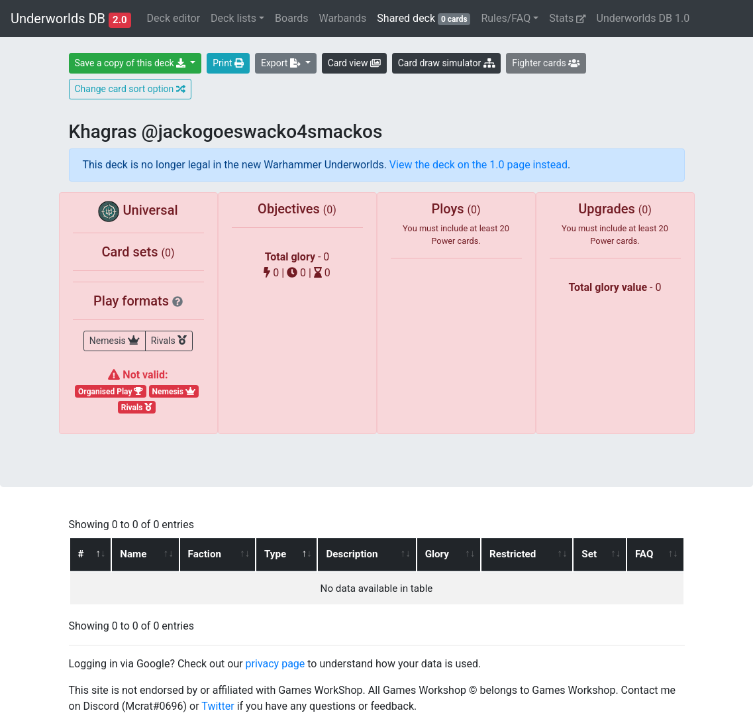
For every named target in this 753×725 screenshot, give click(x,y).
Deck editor (173, 18)
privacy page (275, 663)
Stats (567, 18)
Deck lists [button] (233, 18)
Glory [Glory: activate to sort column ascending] (437, 554)
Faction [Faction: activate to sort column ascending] (204, 554)
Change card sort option (130, 89)
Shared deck (426, 17)
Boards (291, 18)
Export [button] (282, 63)
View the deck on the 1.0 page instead (478, 164)
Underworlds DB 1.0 (643, 18)
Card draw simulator (446, 63)
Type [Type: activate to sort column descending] (275, 554)
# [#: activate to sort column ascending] (81, 554)
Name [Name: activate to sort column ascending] (133, 554)
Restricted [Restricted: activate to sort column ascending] (512, 554)
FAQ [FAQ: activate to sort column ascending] (644, 554)
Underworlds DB (71, 19)
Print (228, 63)
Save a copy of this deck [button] (131, 63)
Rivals (169, 340)
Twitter (217, 706)
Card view (354, 63)
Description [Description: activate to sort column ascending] (351, 554)
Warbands (342, 18)
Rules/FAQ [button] (505, 18)
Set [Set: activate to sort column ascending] (589, 554)
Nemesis (114, 340)
